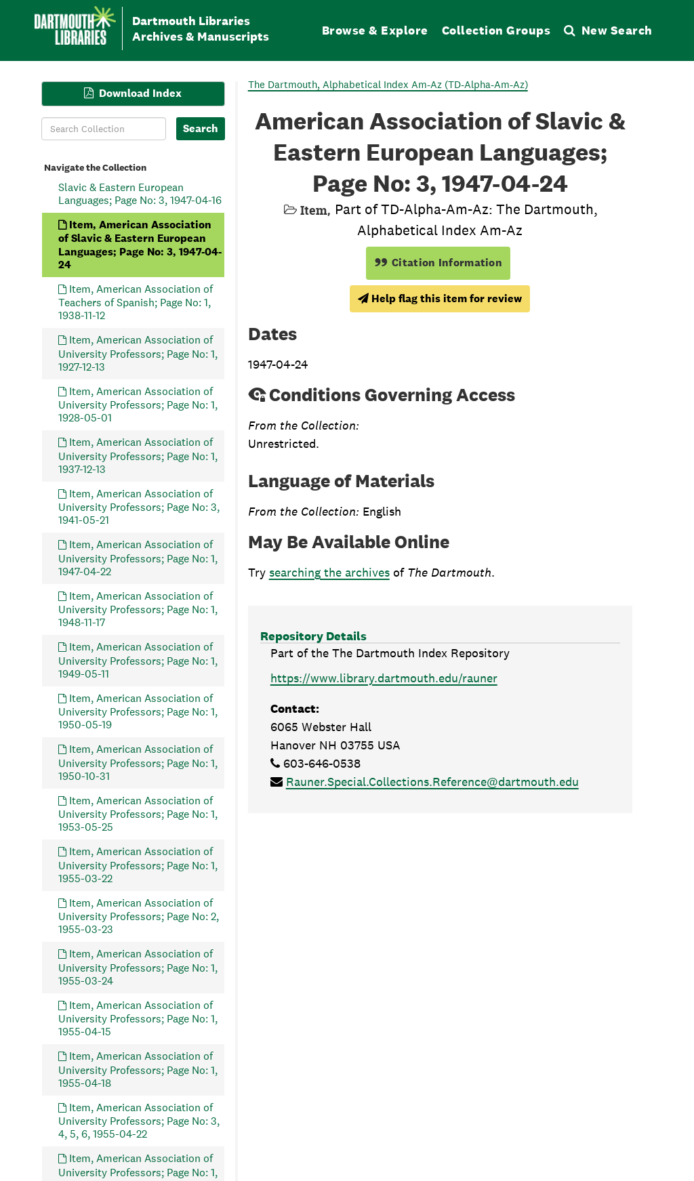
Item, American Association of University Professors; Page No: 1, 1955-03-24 (138, 967)
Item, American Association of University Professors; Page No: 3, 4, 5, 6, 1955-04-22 (139, 1120)
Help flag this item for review (440, 298)
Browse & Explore (375, 30)
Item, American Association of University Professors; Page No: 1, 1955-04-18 (138, 1069)
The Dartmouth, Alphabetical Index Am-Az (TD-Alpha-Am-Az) (388, 84)
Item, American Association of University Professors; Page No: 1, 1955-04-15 (138, 1018)
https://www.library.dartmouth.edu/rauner (383, 678)
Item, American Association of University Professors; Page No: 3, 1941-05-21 (139, 506)
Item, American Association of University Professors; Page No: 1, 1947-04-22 (138, 558)
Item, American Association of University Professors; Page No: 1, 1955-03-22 (138, 865)
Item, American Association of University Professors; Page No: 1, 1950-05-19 (138, 711)
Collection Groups (496, 30)
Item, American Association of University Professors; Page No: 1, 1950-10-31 (138, 762)
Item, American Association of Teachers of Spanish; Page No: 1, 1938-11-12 (135, 302)
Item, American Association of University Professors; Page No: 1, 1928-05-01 (138, 404)
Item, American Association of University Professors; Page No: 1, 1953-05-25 (138, 813)
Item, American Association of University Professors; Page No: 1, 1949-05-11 (138, 660)
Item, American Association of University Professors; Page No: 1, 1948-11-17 (138, 608)
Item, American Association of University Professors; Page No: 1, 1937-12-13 (138, 455)
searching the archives (329, 572)
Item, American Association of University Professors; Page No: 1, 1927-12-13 (138, 353)
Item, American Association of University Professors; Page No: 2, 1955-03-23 (138, 915)
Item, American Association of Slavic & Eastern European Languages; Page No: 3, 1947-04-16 (140, 186)
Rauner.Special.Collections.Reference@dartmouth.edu (432, 781)
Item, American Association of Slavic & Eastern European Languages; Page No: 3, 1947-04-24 (140, 244)
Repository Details (313, 636)
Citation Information (438, 262)
